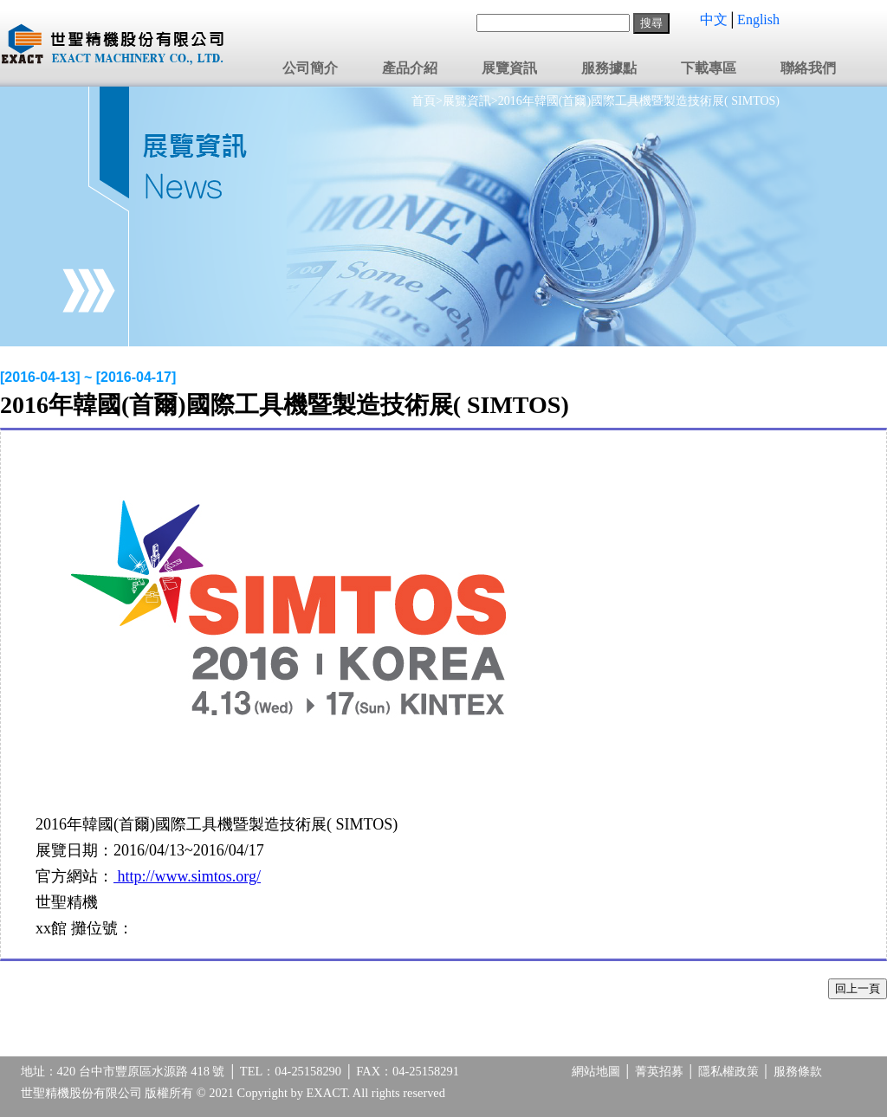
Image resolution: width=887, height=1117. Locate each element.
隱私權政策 (728, 1071)
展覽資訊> (470, 100)
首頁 (423, 100)
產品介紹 (409, 68)
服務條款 (798, 1071)
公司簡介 (310, 68)
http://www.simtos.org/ (187, 876)
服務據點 (609, 68)
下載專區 (708, 68)
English (758, 19)
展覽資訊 (509, 68)
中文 (714, 19)
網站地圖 (596, 1071)
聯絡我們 (808, 68)
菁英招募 (659, 1071)
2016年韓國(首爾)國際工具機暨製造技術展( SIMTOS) (639, 100)
